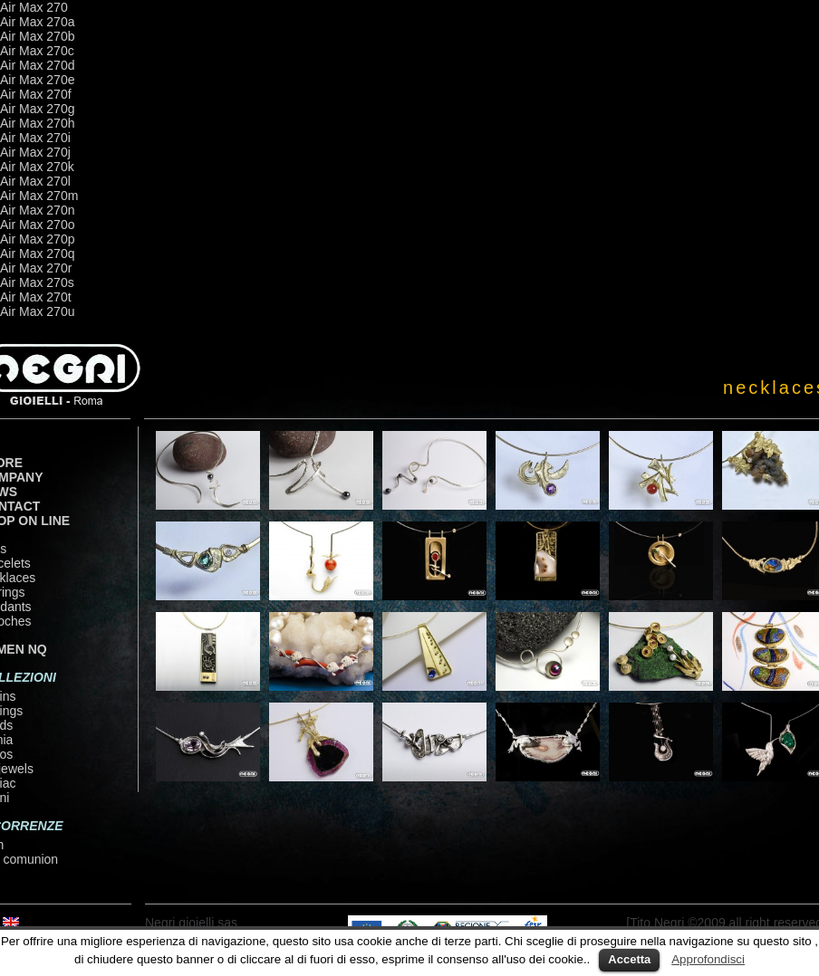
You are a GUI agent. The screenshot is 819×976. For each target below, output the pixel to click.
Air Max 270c (37, 50)
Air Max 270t (36, 297)
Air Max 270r (36, 268)
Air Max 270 (34, 7)
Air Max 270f (36, 94)
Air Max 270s (37, 282)
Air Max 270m (39, 195)
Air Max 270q (37, 253)
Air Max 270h (37, 123)
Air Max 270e (37, 79)
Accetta (629, 959)
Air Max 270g (37, 108)
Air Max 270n (37, 210)
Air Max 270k (37, 166)
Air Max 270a (37, 21)
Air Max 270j (35, 152)
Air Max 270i (35, 137)
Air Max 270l (35, 181)
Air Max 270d (37, 65)
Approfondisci (708, 959)
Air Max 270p (37, 239)
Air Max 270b (37, 36)
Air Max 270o (37, 224)
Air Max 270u (37, 311)
